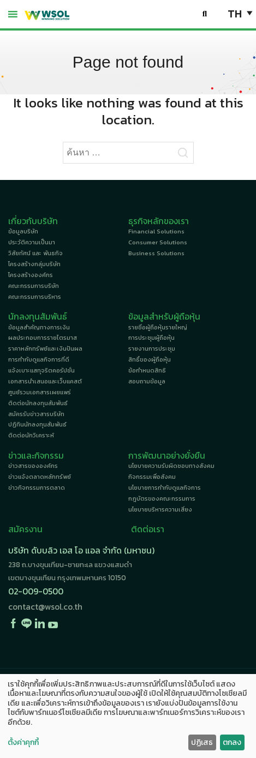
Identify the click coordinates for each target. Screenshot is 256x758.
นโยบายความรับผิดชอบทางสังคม (171, 465)
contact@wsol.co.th (45, 606)
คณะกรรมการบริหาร (34, 296)
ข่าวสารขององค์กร (33, 465)
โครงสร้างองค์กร (30, 274)
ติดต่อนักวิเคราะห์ (31, 435)
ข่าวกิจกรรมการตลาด (36, 487)
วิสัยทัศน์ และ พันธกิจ (35, 253)
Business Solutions (156, 253)
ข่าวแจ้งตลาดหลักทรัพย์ (39, 476)
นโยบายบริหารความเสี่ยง (160, 509)
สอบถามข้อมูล (146, 381)
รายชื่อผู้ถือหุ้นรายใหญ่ (157, 327)
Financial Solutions (156, 231)
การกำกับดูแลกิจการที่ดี (38, 359)
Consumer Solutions (157, 242)
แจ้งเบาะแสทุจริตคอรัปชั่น (41, 370)
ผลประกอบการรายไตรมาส (42, 337)
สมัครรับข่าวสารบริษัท (36, 414)
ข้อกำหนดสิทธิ (147, 370)
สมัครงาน (25, 529)
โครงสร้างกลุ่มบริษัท (34, 264)
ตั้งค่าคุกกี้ (23, 743)
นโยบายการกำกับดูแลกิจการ (164, 487)
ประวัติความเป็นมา (31, 242)
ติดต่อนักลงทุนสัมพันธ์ (38, 403)
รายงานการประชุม (151, 348)
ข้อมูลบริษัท (23, 231)
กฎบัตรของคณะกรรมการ (161, 498)
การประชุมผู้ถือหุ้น (151, 337)
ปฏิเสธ (202, 742)
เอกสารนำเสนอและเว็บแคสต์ (45, 381)
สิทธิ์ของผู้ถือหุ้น (149, 359)
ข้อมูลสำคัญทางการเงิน (39, 327)
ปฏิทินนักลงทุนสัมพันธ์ (37, 424)
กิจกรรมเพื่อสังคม (152, 476)
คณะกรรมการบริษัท (33, 285)
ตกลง (232, 742)
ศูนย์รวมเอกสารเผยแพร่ (39, 392)
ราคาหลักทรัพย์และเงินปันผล (45, 348)
